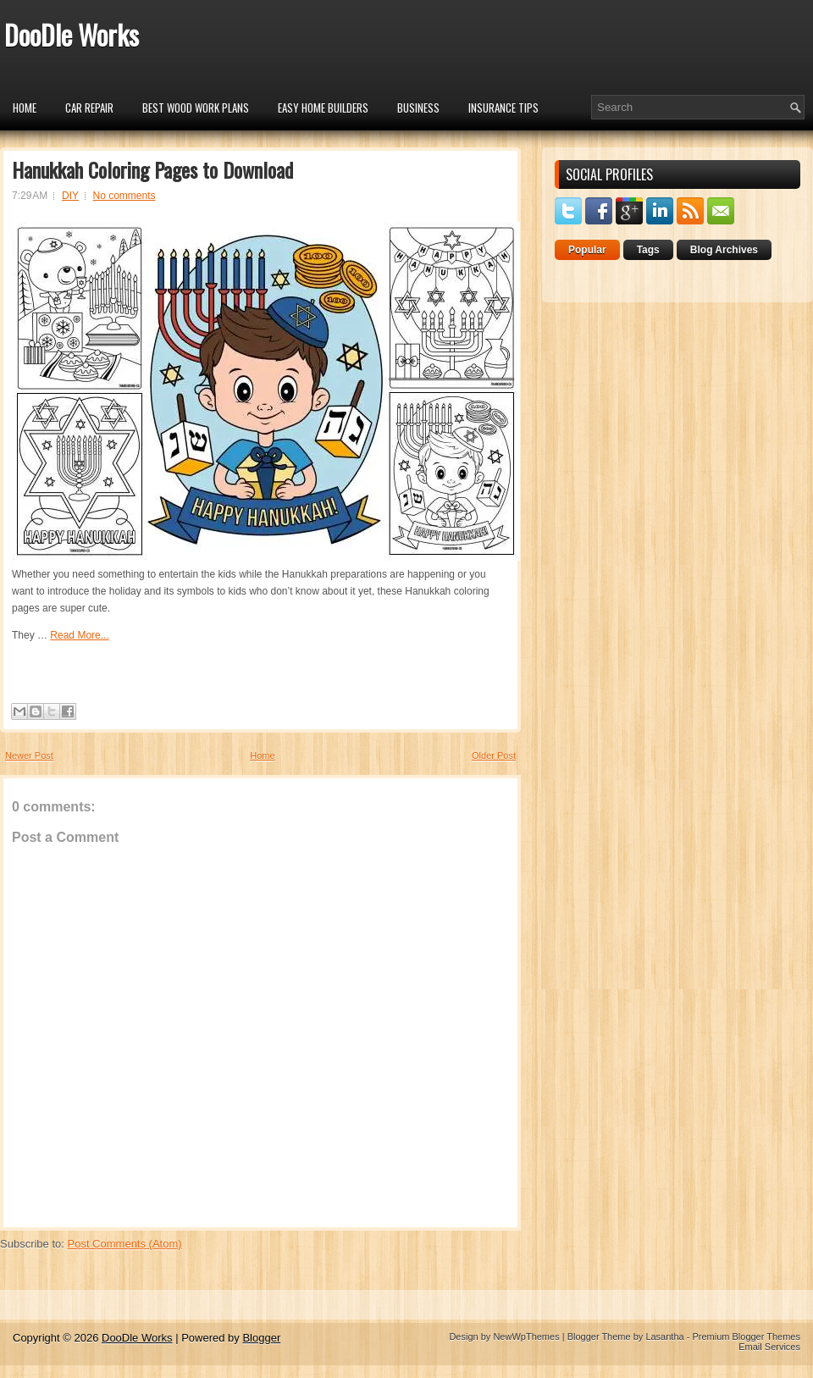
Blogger (261, 1337)
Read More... (79, 635)
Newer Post (29, 755)
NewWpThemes (526, 1336)
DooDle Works (71, 34)
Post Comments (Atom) (125, 1243)
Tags (648, 250)
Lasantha (664, 1336)
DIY (70, 196)
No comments (124, 196)
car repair (89, 107)
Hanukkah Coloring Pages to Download (152, 169)
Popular (587, 250)
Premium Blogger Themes (746, 1336)
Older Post (494, 755)
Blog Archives (724, 250)
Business (418, 107)
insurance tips (503, 107)
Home (24, 107)
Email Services (769, 1347)
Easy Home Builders (323, 107)
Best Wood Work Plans (195, 107)
